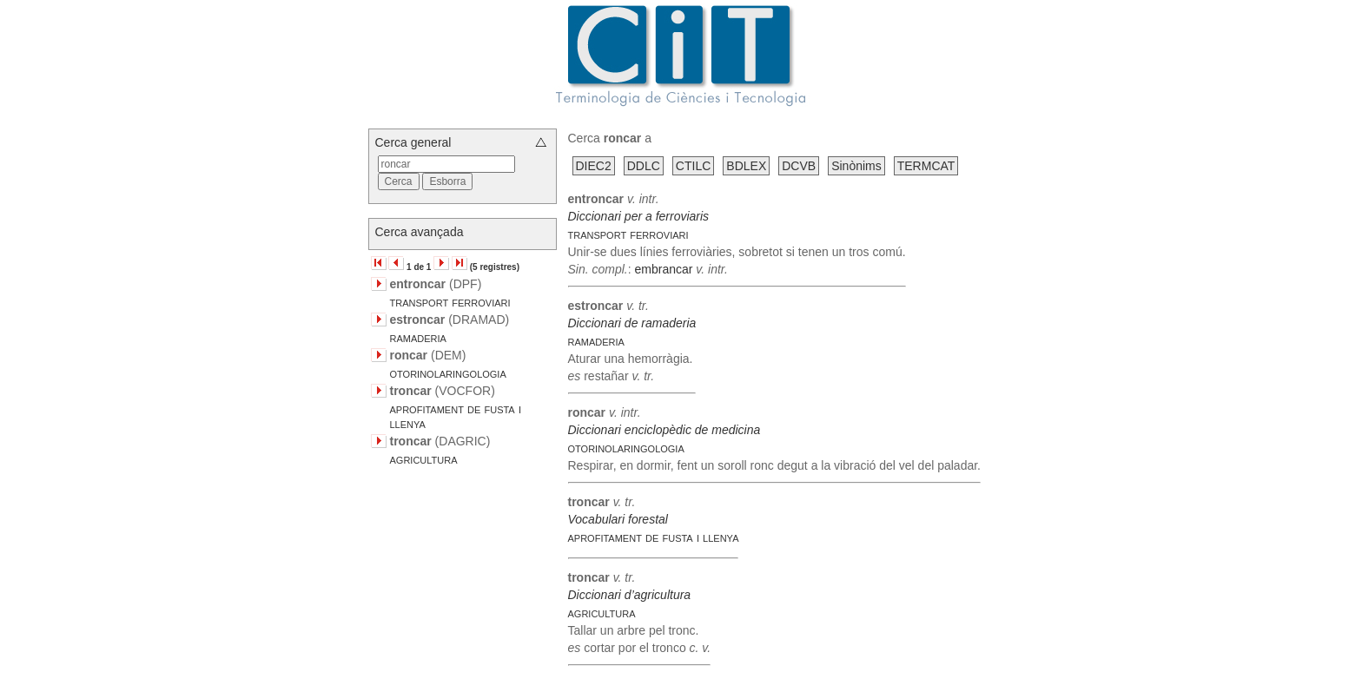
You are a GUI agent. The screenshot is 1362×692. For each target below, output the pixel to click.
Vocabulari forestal (618, 519)
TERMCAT (926, 166)
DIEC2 (594, 166)
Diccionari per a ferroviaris (639, 216)
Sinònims (856, 166)
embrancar (664, 269)
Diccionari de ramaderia (632, 323)
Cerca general (413, 142)
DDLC (643, 166)
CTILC (693, 166)
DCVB (799, 166)
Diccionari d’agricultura (629, 595)
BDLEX (746, 166)
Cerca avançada (419, 232)
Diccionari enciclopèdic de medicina (664, 430)
